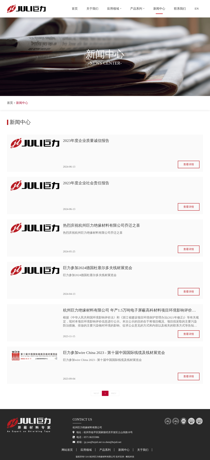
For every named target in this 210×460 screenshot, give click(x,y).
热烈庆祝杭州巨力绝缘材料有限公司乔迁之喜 (101, 225)
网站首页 (67, 449)
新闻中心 (159, 8)
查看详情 (188, 164)
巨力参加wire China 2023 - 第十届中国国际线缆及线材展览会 (114, 352)
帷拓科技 (130, 456)
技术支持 (120, 456)
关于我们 (92, 8)
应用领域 (114, 8)
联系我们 (180, 8)
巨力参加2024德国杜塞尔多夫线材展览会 (97, 268)
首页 (75, 8)
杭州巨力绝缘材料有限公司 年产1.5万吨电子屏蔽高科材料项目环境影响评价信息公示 (131, 310)
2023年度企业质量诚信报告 (86, 140)
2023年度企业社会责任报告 (86, 183)
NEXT (96, 393)
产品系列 (137, 8)
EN (197, 8)
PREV (114, 393)
